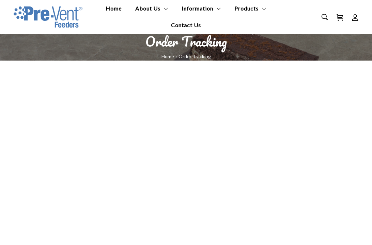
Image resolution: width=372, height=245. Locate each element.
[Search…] (324, 17)
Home (167, 56)
